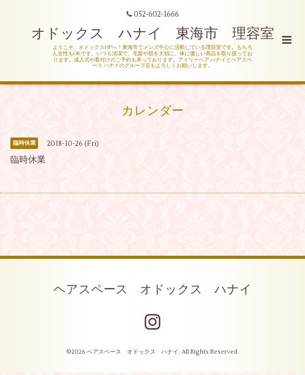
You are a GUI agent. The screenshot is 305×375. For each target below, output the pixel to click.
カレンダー (153, 111)
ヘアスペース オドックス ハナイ (153, 289)
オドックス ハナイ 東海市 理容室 (152, 33)
